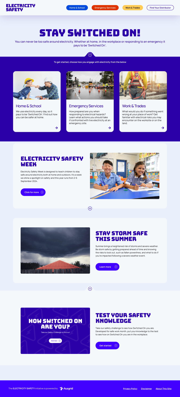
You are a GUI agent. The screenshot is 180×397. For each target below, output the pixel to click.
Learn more (108, 267)
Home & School (77, 7)
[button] (66, 388)
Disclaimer (146, 388)
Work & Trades (133, 7)
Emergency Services (105, 7)
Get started (108, 345)
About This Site (164, 388)
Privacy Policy (130, 388)
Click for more (34, 192)
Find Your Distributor (160, 7)
